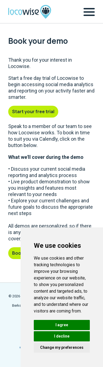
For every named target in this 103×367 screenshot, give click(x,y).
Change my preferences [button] (61, 347)
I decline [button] (61, 336)
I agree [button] (61, 325)
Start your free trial (33, 111)
